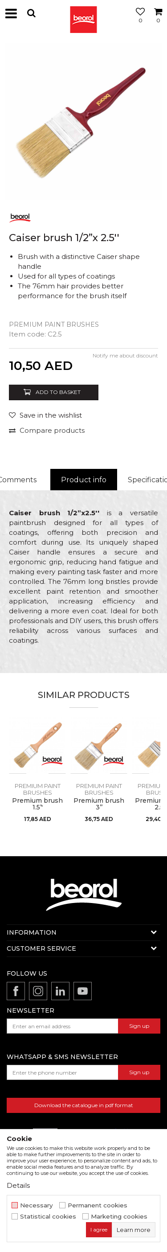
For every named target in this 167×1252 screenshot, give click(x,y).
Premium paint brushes (54, 324)
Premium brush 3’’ (98, 804)
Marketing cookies (119, 1216)
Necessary (36, 1205)
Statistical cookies (48, 1216)
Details (18, 1185)
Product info (83, 480)
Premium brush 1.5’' (37, 804)
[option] (83, 121)
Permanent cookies (97, 1205)
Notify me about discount (125, 355)
